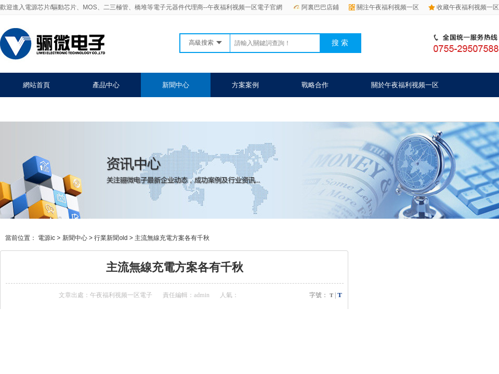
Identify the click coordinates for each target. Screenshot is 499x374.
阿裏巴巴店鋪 (316, 7)
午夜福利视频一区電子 (121, 295)
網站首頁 (36, 85)
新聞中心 (175, 85)
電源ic (46, 238)
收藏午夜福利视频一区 (463, 7)
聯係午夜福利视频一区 (56, 109)
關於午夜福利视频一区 (405, 85)
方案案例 (245, 85)
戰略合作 (315, 85)
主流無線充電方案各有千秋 (172, 238)
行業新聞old (110, 238)
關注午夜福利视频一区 (384, 7)
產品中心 (106, 85)
